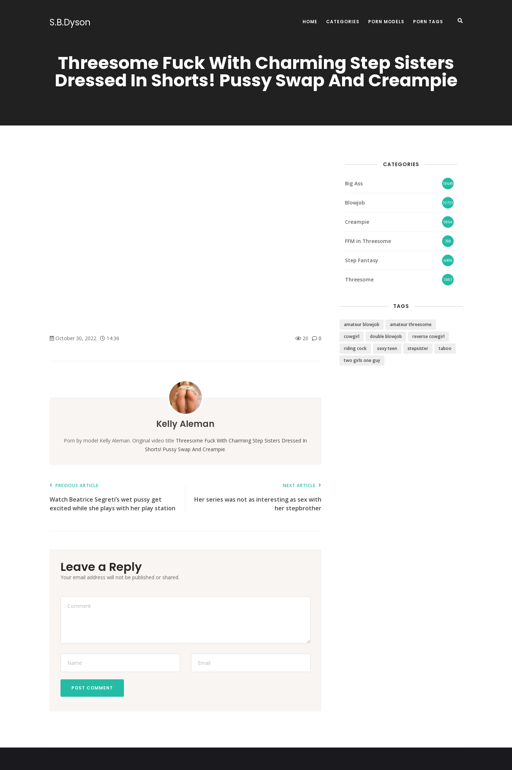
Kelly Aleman (185, 424)
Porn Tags (428, 21)
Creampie (357, 221)
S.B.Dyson (70, 22)
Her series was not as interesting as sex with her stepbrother (257, 497)
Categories (342, 21)
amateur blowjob (361, 324)
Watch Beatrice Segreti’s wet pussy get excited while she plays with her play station (114, 497)
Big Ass (354, 183)
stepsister (418, 348)
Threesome (359, 279)
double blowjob (386, 336)
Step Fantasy (361, 260)
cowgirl (351, 336)
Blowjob (355, 202)
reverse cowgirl (428, 336)
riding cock (355, 348)
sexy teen (387, 348)
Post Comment (92, 688)
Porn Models (386, 21)
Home (310, 21)
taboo (445, 348)
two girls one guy (362, 360)
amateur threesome (411, 324)
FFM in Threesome (368, 241)
